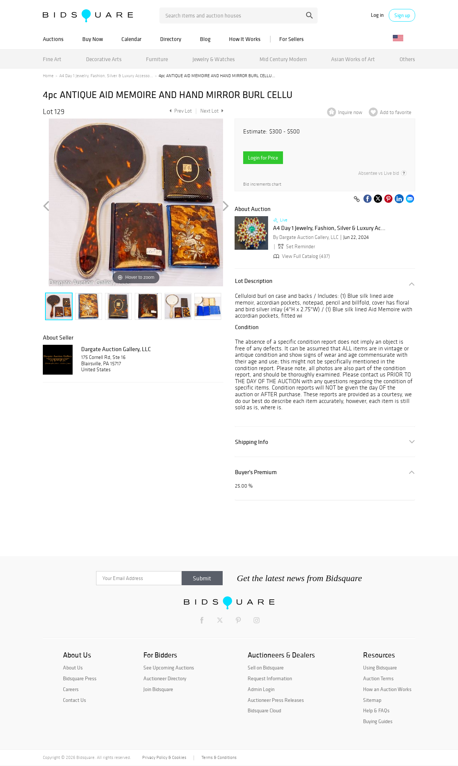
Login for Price (263, 157)
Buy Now (92, 38)
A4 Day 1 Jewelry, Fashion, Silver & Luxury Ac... (329, 228)
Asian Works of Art (353, 59)
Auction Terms (378, 678)
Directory (170, 38)
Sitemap (372, 700)
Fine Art (52, 59)
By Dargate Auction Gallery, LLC (305, 237)
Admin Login (261, 689)
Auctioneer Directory (164, 678)
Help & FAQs (376, 710)
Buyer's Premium (256, 472)
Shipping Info (251, 441)
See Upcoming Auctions (168, 667)
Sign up (402, 15)
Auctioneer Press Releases (276, 700)
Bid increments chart (262, 184)
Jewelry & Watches (214, 59)
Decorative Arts (104, 59)
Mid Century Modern (283, 59)
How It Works (245, 38)
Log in (377, 15)
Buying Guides (377, 721)
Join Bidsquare (158, 689)
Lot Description (254, 280)
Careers (71, 689)
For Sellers (291, 38)
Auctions (53, 38)
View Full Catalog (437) (301, 256)
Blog (205, 38)
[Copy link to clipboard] (356, 199)
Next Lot (211, 111)
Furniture (157, 59)
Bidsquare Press (79, 678)
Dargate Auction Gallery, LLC (116, 349)
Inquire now (350, 112)
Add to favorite (395, 112)
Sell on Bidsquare (266, 667)
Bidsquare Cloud (264, 710)
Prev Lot (180, 111)
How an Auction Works (387, 689)
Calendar (131, 38)
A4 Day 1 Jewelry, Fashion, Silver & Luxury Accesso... (106, 75)
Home (48, 75)
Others (407, 59)
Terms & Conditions (218, 757)
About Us (73, 667)
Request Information (270, 678)
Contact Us (74, 700)
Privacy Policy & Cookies (164, 757)
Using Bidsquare (380, 667)
